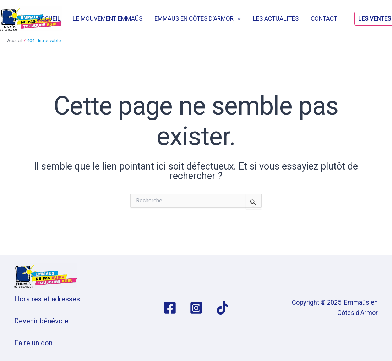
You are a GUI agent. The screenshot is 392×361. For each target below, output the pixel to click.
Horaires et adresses (47, 299)
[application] (237, 18)
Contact (324, 18)
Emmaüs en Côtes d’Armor (197, 18)
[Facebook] (169, 308)
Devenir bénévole (41, 321)
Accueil (49, 18)
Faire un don (33, 343)
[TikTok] (222, 308)
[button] (369, 19)
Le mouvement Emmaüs (107, 18)
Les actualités (276, 18)
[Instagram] (196, 308)
